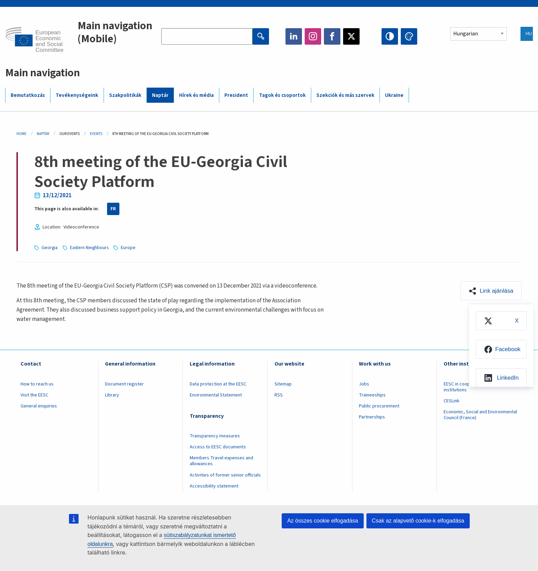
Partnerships (372, 417)
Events (96, 133)
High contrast (390, 36)
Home (21, 133)
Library (112, 395)
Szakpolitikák (125, 95)
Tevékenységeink (77, 95)
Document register (124, 384)
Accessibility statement (214, 486)
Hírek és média (196, 95)
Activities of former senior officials (225, 475)
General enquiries (39, 406)
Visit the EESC (34, 395)
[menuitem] (500, 321)
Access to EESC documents (218, 447)
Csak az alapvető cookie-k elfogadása (418, 521)
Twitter (351, 36)
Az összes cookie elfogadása (322, 521)
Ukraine (394, 95)
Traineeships (372, 395)
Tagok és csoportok (282, 95)
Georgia (50, 247)
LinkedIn (293, 36)
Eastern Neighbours (90, 247)
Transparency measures (215, 436)
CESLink (451, 401)
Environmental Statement (216, 395)
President (236, 95)
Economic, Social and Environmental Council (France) (480, 414)
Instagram (313, 36)
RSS (278, 395)
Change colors (409, 36)
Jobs (364, 384)
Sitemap (283, 384)
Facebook (332, 36)
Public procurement (379, 406)
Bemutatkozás (28, 95)
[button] (490, 291)
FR (113, 208)
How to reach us (37, 384)
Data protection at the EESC (218, 384)
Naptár (160, 95)
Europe (130, 247)
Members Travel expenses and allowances (221, 461)
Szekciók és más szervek (345, 95)
